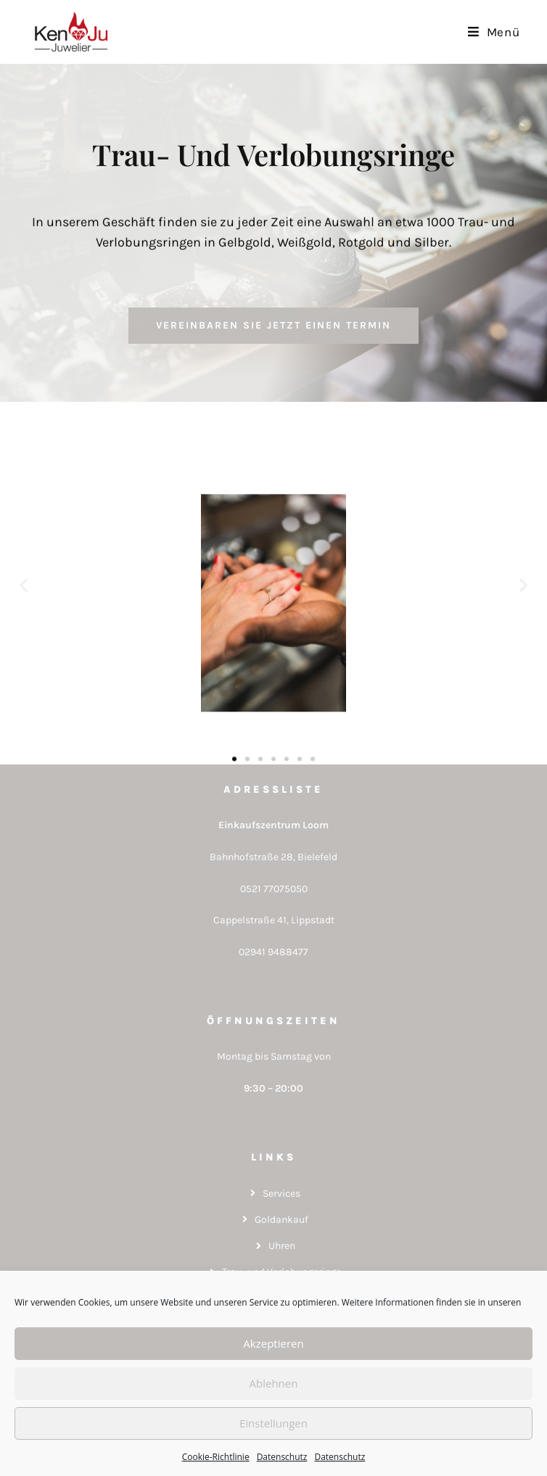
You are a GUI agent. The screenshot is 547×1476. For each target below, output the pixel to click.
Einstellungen (273, 1423)
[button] (24, 604)
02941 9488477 (273, 952)
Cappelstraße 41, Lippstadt (273, 920)
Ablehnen (274, 1383)
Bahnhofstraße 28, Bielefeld (273, 857)
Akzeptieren (273, 1343)
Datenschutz (282, 1457)
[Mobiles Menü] (494, 32)
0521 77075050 (274, 889)
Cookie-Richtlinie (216, 1457)
